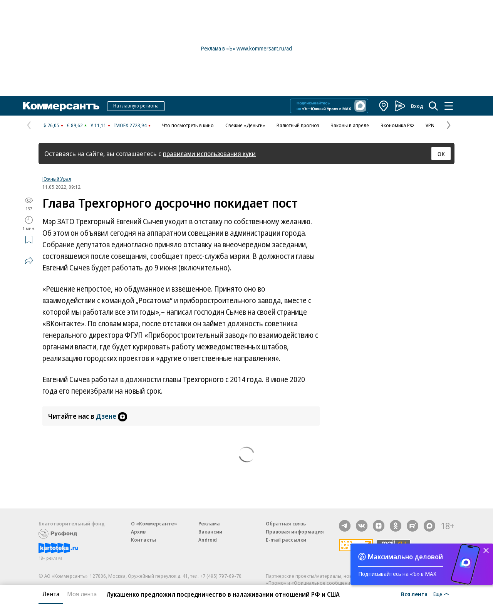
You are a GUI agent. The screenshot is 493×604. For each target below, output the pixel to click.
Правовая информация (295, 531)
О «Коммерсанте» (154, 523)
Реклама (209, 523)
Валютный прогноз (298, 125)
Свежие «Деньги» (245, 125)
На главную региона (136, 105)
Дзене (111, 416)
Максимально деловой (405, 556)
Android (207, 539)
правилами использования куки (209, 153)
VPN (430, 125)
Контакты (143, 539)
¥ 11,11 (98, 125)
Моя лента (82, 594)
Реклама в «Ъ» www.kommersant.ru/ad (246, 48)
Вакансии (210, 531)
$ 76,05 (51, 125)
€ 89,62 (75, 125)
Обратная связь (286, 523)
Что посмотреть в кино (188, 125)
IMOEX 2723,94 (130, 125)
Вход (417, 105)
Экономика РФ (397, 125)
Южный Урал (56, 178)
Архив (138, 531)
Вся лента (414, 594)
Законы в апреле (350, 125)
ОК (441, 154)
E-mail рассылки (286, 539)
